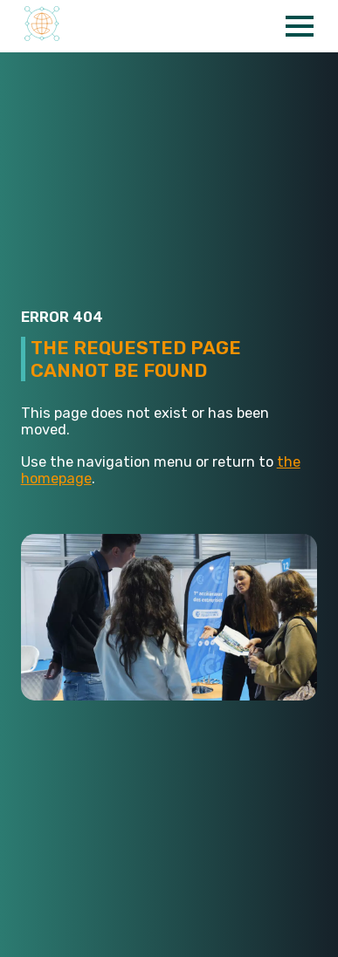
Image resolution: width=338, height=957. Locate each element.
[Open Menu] (300, 26)
